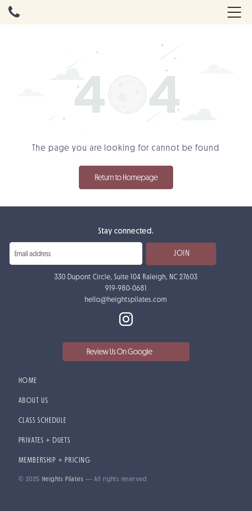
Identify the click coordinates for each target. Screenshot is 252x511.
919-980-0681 (126, 287)
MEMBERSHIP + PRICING (55, 459)
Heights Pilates (62, 479)
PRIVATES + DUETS (45, 440)
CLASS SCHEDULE (43, 420)
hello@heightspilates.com (126, 299)
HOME (28, 380)
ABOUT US (33, 400)
